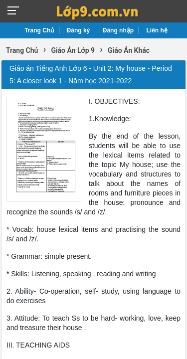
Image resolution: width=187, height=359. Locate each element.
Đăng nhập (118, 30)
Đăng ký (78, 30)
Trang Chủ (39, 30)
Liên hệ (157, 30)
